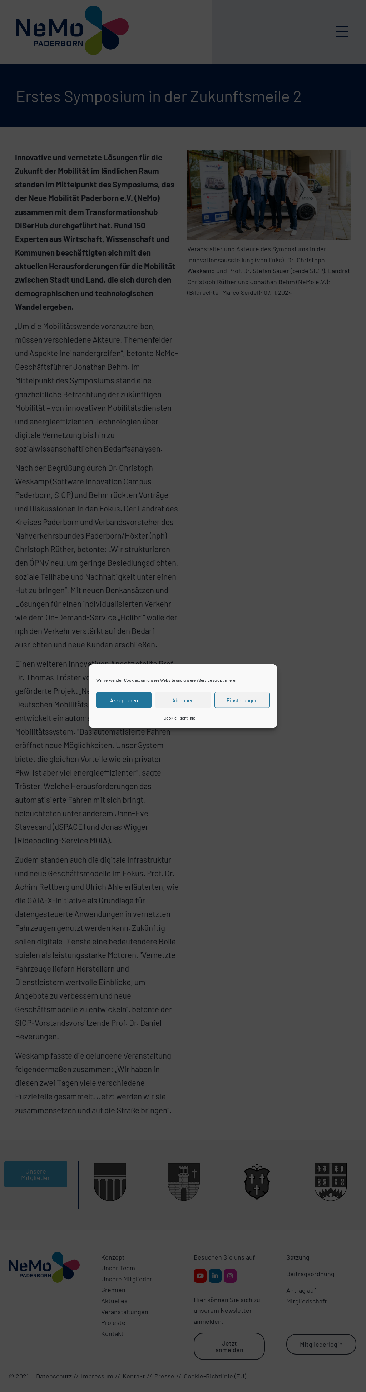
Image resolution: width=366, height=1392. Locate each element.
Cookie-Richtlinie (179, 717)
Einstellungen (242, 700)
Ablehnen (183, 700)
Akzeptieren (124, 700)
